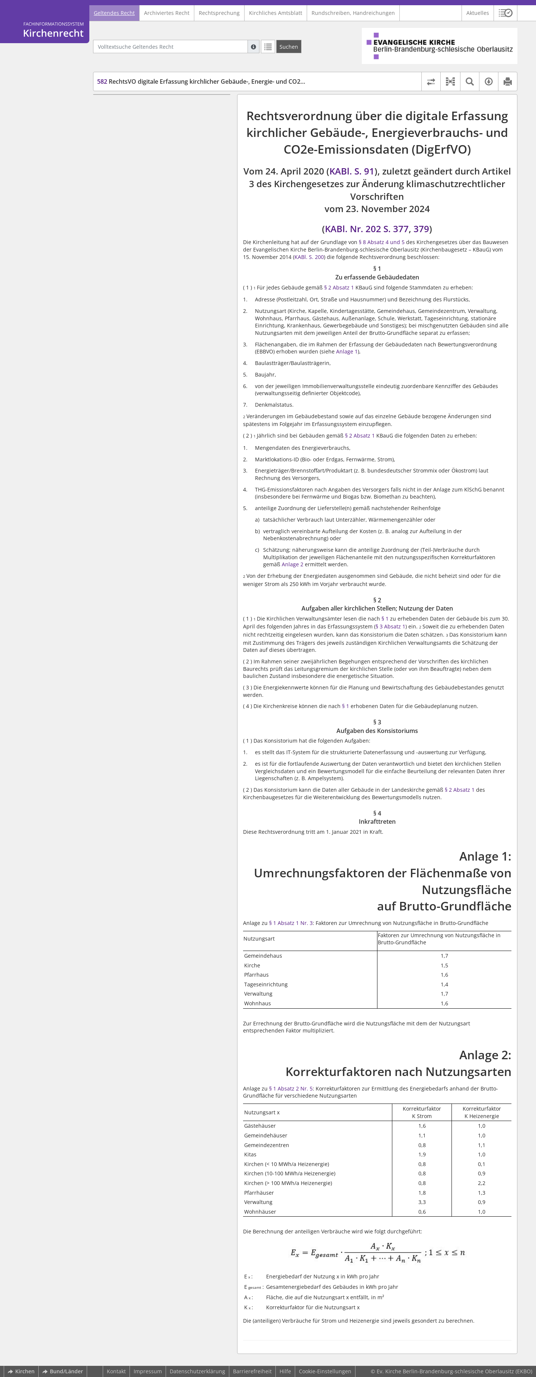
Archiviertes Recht (166, 12)
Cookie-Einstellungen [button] (325, 1371)
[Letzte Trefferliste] (268, 46)
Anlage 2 (292, 564)
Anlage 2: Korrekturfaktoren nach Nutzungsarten (161, 182)
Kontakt (116, 1371)
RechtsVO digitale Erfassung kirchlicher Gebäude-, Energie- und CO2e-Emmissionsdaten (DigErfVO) (242, 81)
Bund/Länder (62, 1371)
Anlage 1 (347, 351)
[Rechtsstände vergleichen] (430, 81)
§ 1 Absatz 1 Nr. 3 (291, 922)
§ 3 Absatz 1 (390, 626)
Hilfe (285, 1371)
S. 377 (396, 228)
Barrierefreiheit (252, 1371)
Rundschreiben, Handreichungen (353, 12)
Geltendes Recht (114, 12)
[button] (505, 13)
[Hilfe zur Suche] (253, 46)
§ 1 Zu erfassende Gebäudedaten (152, 105)
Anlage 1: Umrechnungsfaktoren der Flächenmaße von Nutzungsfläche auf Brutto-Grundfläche (156, 164)
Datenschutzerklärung (197, 1371)
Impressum (148, 1371)
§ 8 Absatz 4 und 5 (382, 242)
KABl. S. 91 (351, 171)
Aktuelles (477, 12)
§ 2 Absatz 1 (339, 287)
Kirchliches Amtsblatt (275, 12)
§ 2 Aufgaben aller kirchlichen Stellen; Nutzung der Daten (158, 120)
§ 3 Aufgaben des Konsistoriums (151, 134)
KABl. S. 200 (309, 256)
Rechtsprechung (219, 12)
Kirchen (21, 1371)
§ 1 (385, 618)
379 (421, 228)
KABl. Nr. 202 (353, 228)
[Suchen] (289, 46)
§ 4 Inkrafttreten (131, 145)
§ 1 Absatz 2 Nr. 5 (291, 1088)
